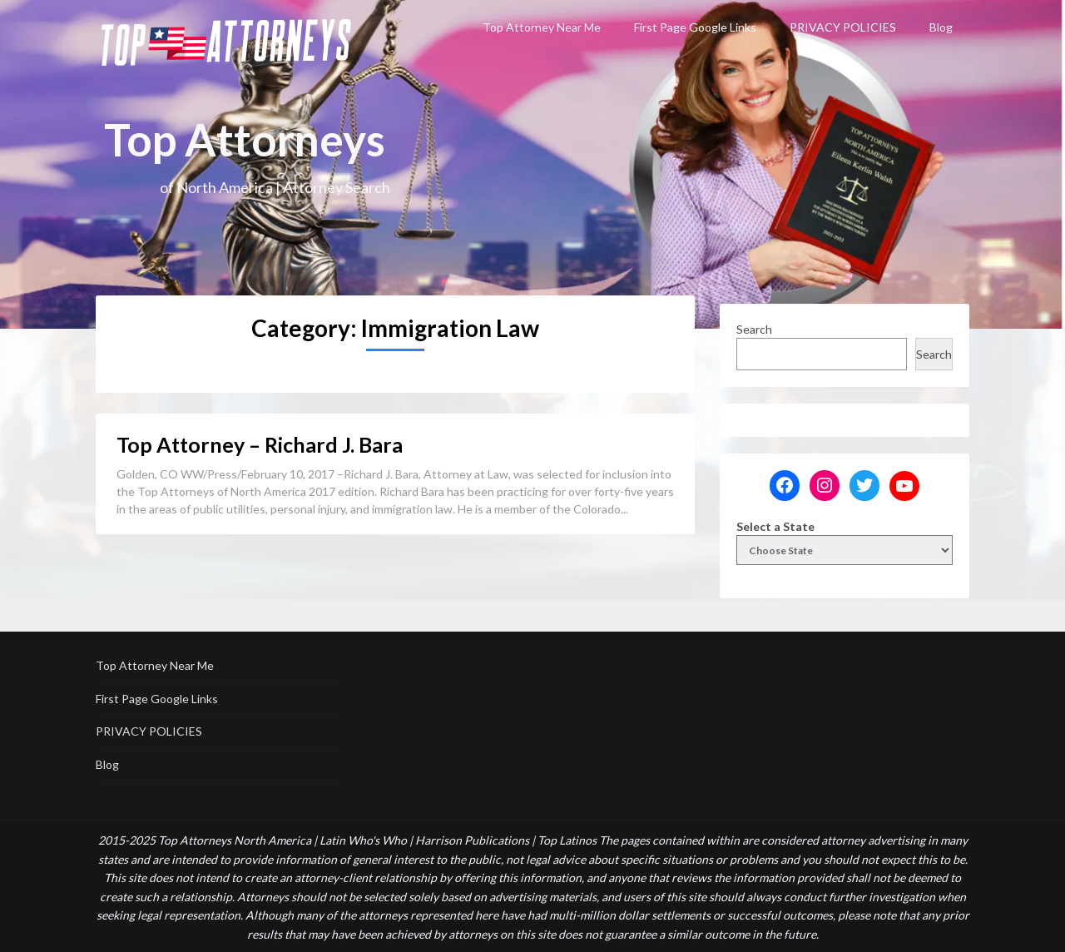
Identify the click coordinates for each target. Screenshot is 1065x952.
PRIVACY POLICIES (843, 27)
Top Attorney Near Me (542, 27)
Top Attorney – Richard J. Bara (259, 444)
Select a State (775, 526)
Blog (941, 27)
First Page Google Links (695, 27)
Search (754, 329)
